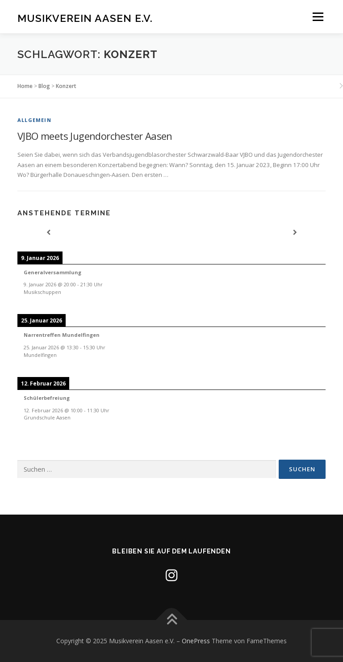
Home (25, 86)
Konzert (66, 86)
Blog (44, 86)
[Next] (295, 232)
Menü (318, 17)
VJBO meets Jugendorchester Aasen (94, 135)
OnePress (196, 641)
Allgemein (34, 120)
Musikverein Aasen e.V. (85, 18)
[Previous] (48, 232)
